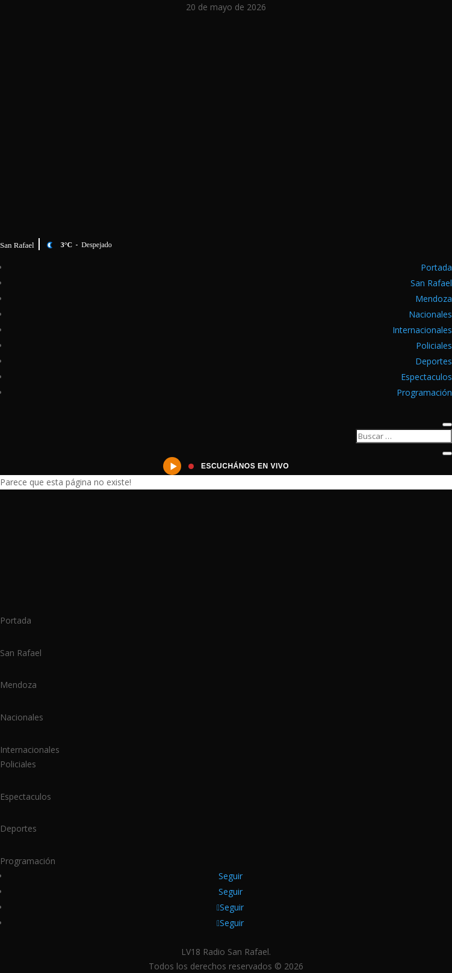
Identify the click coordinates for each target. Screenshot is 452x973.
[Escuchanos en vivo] (226, 466)
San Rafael (431, 283)
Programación (424, 392)
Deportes (433, 361)
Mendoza (433, 298)
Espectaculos (426, 376)
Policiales (434, 345)
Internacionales (422, 330)
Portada (436, 267)
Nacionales (430, 314)
